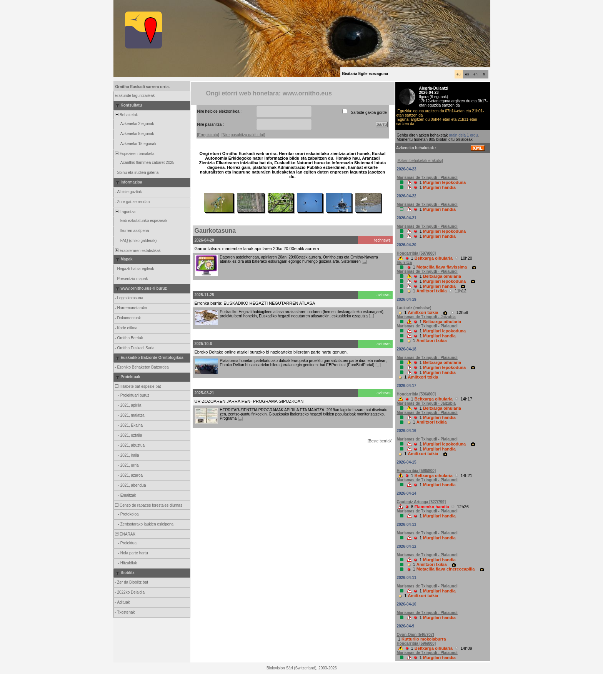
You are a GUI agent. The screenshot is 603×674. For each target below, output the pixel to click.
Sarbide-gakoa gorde (369, 112)
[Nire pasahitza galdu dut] (243, 135)
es (467, 74)
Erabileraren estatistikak (137, 251)
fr (484, 74)
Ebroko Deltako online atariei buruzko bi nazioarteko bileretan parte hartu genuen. (271, 352)
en (475, 74)
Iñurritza (404, 262)
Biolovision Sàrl (280, 668)
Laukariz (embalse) (414, 308)
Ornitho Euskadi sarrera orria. (142, 87)
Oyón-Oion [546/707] (415, 634)
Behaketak (126, 115)
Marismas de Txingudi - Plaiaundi (427, 177)
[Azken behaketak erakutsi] (420, 160)
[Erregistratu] (208, 135)
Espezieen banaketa (134, 154)
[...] (364, 261)
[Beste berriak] (380, 441)
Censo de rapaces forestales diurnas (148, 505)
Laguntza (125, 212)
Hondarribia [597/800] (416, 253)
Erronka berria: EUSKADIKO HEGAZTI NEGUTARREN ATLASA (255, 303)
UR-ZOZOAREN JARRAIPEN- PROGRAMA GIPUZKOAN (249, 401)
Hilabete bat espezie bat (137, 386)
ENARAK (125, 534)
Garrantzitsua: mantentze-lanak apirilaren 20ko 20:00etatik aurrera (257, 248)
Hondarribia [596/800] (416, 394)
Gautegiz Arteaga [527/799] (421, 502)
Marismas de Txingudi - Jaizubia (426, 317)
